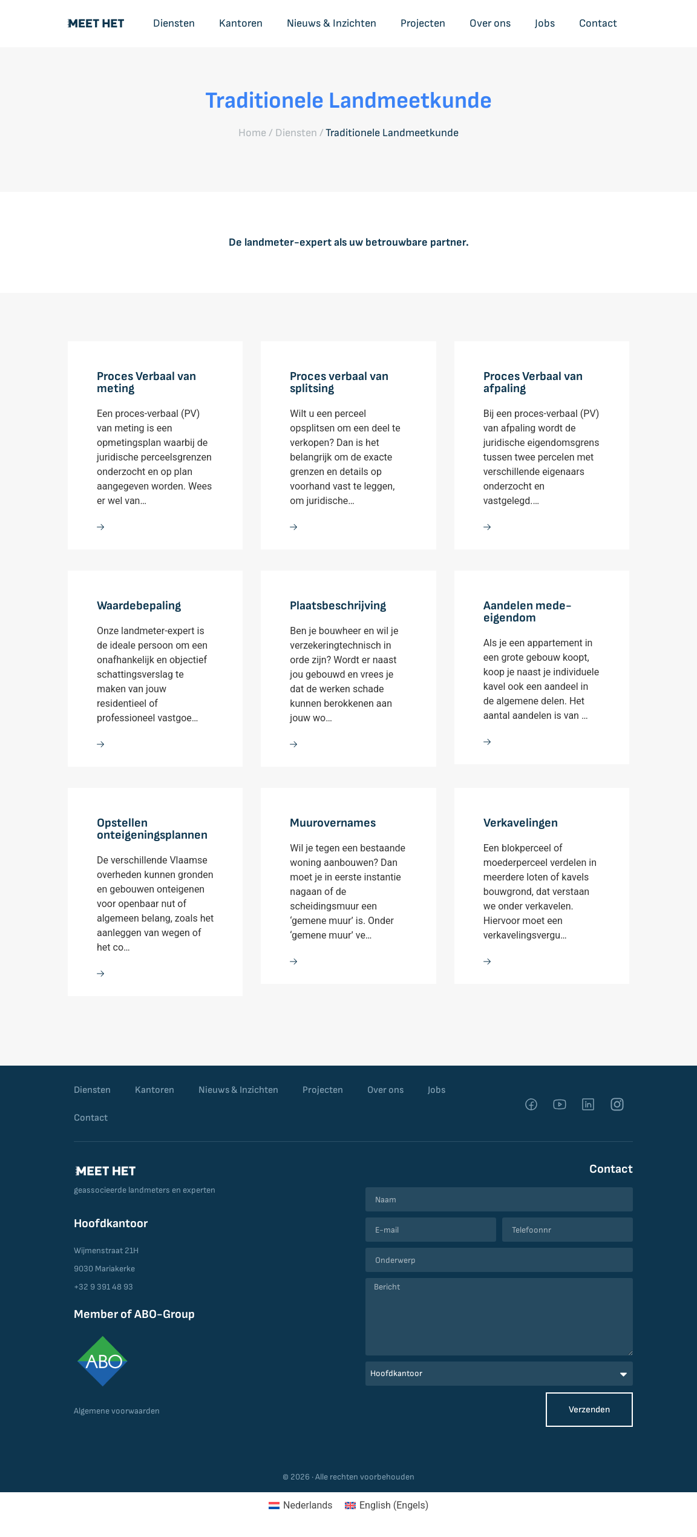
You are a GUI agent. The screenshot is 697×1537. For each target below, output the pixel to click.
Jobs (545, 23)
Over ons (490, 23)
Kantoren (241, 23)
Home (252, 132)
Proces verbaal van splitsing (339, 382)
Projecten (423, 23)
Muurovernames (333, 823)
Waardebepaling (139, 605)
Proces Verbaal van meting (146, 382)
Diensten (174, 23)
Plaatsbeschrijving (338, 605)
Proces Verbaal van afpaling (533, 382)
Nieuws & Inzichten (331, 23)
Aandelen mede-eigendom (527, 611)
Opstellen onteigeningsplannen (152, 829)
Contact (598, 23)
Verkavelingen (520, 823)
